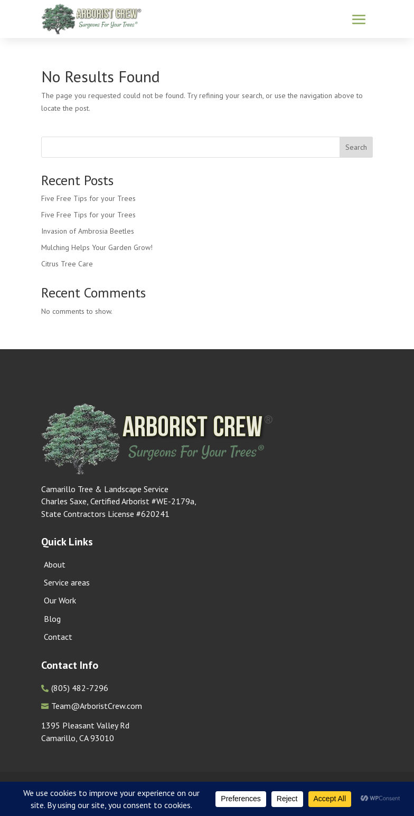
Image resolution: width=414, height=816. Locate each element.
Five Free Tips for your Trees (88, 198)
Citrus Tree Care (67, 263)
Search (356, 147)
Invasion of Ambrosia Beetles (87, 231)
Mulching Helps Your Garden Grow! (97, 247)
